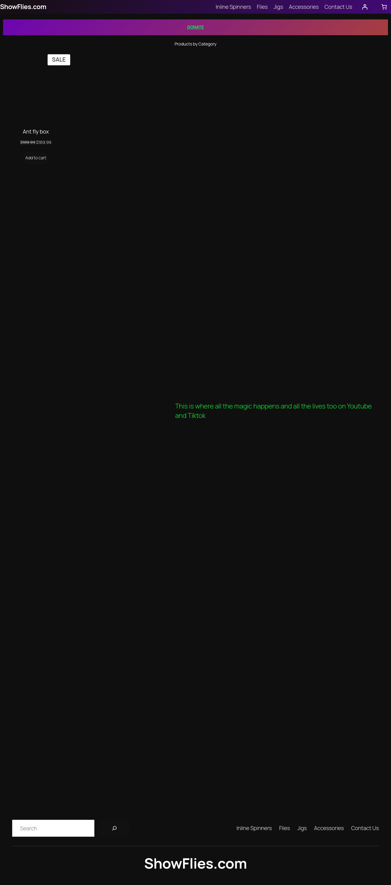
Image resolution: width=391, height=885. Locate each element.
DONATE (195, 27)
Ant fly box (36, 131)
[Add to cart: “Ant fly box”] (35, 158)
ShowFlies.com (23, 6)
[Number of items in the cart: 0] (384, 7)
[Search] (114, 828)
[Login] (365, 7)
